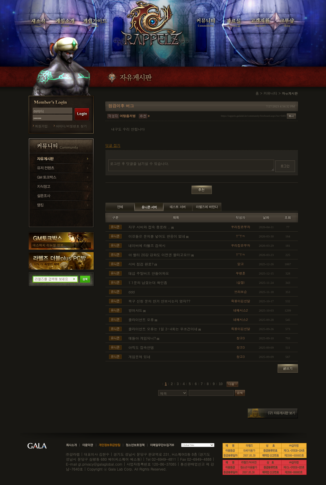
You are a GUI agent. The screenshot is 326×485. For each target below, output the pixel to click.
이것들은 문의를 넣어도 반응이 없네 (156, 236)
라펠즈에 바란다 (206, 207)
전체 (119, 207)
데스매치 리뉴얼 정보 (48, 245)
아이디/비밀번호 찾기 (71, 126)
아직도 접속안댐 (141, 347)
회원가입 (41, 126)
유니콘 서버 (148, 207)
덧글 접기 (113, 145)
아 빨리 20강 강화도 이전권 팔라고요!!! (159, 254)
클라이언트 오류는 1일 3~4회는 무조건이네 (163, 328)
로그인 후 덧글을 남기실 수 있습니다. (191, 165)
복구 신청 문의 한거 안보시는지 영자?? (159, 301)
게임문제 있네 (139, 356)
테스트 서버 (177, 207)
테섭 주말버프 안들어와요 (148, 273)
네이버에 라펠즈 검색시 (146, 245)
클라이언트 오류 (141, 319)
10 (221, 384)
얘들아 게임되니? (142, 338)
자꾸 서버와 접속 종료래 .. (149, 226)
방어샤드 (135, 310)
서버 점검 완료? (141, 263)
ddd (131, 291)
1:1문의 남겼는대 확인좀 (147, 282)
